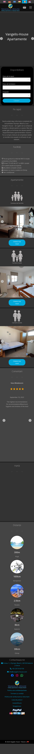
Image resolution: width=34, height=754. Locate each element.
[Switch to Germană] (9, 1)
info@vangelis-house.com (17, 672)
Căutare (16, 101)
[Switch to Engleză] (4, 1)
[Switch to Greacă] (14, 1)
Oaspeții (6, 92)
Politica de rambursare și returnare (17, 697)
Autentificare (17, 703)
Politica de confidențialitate (17, 690)
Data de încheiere (9, 84)
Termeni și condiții (17, 693)
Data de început (8, 76)
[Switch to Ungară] (19, 1)
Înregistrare (17, 706)
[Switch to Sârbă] (29, 1)
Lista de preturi (17, 700)
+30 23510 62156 (17, 669)
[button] (1, 38)
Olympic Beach (17, 726)
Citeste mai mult (17, 243)
